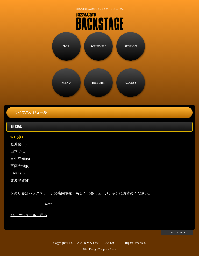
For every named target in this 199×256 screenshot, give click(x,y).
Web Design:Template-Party (99, 249)
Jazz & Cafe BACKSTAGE (100, 243)
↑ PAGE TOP (177, 232)
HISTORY (98, 82)
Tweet (47, 204)
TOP (66, 46)
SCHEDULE (98, 46)
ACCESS (130, 82)
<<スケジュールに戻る (28, 215)
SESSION (130, 46)
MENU (66, 82)
